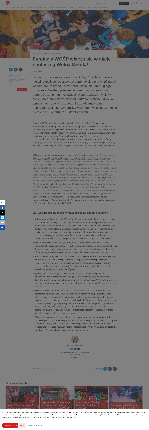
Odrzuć (22, 425)
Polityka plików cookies (35, 425)
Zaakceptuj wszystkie (10, 425)
